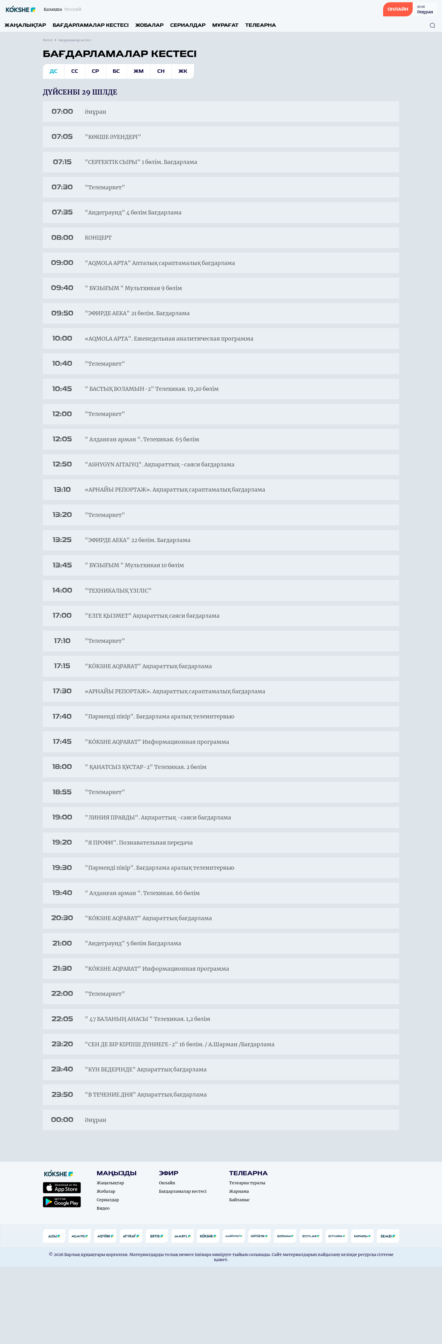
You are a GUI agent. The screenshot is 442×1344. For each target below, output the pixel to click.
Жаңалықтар (25, 25)
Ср (95, 71)
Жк (182, 71)
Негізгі (48, 40)
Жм (138, 71)
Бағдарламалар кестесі (91, 25)
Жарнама (239, 1268)
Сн (161, 71)
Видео (103, 1285)
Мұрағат (225, 25)
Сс (74, 71)
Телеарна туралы (247, 1260)
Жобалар (149, 25)
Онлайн (167, 1260)
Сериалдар (187, 25)
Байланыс (239, 1277)
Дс (54, 71)
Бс (116, 71)
